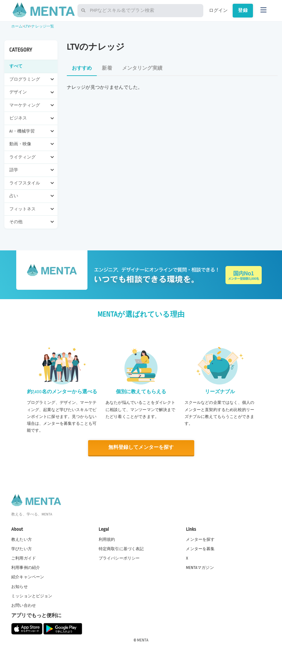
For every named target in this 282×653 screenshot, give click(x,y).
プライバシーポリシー (119, 558)
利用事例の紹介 (25, 567)
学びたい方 (21, 549)
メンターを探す (200, 539)
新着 (107, 68)
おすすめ (82, 68)
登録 (242, 10)
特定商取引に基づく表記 (121, 549)
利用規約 (107, 539)
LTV (27, 26)
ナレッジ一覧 (42, 26)
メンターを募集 (200, 549)
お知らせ (19, 586)
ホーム (16, 26)
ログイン (218, 10)
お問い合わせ (23, 605)
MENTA (143, 640)
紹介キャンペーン (27, 577)
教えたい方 (21, 539)
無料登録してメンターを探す (141, 447)
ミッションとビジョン (31, 596)
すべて (15, 66)
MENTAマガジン (200, 567)
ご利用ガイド (23, 558)
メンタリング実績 (142, 68)
